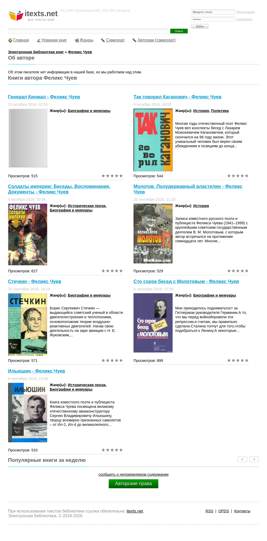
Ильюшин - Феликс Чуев (36, 371)
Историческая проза (86, 206)
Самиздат (115, 40)
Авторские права (133, 483)
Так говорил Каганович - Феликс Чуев (177, 96)
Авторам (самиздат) (157, 40)
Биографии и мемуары (89, 111)
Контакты (242, 511)
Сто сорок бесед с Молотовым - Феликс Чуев (186, 281)
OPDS (224, 511)
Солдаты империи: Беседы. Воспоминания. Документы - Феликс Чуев (59, 189)
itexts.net (134, 511)
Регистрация (245, 12)
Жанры (86, 40)
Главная (21, 40)
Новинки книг (54, 40)
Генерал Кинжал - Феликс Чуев (44, 96)
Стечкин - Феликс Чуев (34, 281)
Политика (220, 111)
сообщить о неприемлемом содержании (134, 474)
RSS (209, 511)
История (201, 111)
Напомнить (244, 19)
